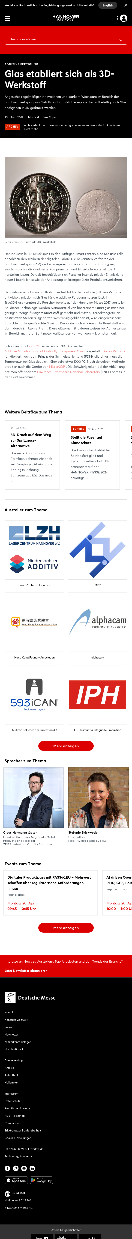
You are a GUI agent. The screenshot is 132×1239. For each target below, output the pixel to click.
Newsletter (11, 1034)
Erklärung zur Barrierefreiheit (23, 1130)
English (107, 5)
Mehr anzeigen (66, 746)
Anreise (9, 1067)
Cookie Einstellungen (18, 1138)
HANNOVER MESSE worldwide (24, 1149)
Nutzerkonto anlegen (18, 1042)
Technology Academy (18, 1156)
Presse (9, 1027)
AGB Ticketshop (15, 1115)
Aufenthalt (11, 1075)
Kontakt (10, 1012)
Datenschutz (13, 1101)
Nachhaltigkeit (14, 1049)
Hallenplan (11, 1082)
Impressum (11, 1093)
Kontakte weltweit (16, 1019)
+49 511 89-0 (23, 1200)
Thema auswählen (22, 39)
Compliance (12, 1123)
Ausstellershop (14, 1060)
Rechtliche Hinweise (17, 1108)
